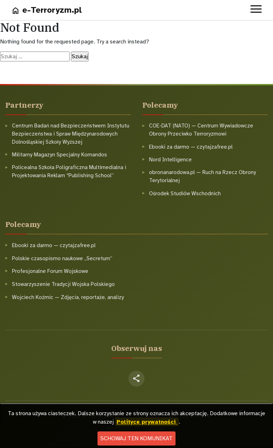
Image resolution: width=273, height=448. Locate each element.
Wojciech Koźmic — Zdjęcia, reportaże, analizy (68, 297)
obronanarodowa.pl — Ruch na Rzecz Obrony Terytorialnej (202, 176)
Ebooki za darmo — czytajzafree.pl (191, 147)
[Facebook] (136, 379)
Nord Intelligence (170, 159)
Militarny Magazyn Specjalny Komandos (59, 154)
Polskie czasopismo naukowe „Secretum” (62, 258)
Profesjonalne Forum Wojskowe (50, 271)
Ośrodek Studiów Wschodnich (185, 193)
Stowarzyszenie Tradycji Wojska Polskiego (63, 284)
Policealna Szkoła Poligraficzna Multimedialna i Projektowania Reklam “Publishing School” (69, 171)
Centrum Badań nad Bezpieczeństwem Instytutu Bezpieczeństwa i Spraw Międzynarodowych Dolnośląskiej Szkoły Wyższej (70, 134)
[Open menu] (256, 10)
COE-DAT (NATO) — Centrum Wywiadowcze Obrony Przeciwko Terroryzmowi (201, 130)
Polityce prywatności (147, 421)
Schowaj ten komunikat (136, 438)
